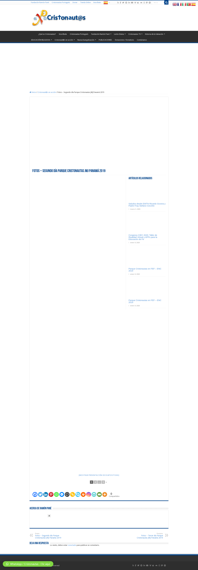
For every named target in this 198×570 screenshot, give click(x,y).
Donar (75, 2)
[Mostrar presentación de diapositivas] (99, 475)
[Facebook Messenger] (61, 494)
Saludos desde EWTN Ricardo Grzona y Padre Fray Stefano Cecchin (147, 204)
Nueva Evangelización (85, 40)
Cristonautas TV (134, 34)
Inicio (33, 92)
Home (33, 34)
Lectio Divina (119, 34)
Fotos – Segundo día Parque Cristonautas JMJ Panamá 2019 (49, 536)
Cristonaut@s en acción (64, 40)
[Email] (99, 494)
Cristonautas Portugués (61, 2)
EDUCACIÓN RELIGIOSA (40, 40)
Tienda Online (85, 2)
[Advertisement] (99, 63)
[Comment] (67, 494)
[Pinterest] (51, 494)
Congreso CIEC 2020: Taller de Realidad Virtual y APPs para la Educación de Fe (143, 237)
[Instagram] (88, 494)
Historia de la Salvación (154, 34)
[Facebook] (35, 494)
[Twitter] (40, 494)
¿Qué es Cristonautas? (47, 34)
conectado (72, 545)
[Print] (83, 494)
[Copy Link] (72, 494)
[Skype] (77, 494)
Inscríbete (97, 2)
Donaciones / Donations (124, 40)
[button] (28, 564)
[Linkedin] (45, 494)
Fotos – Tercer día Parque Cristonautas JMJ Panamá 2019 (149, 536)
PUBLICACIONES (105, 40)
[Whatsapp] (56, 494)
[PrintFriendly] (94, 494)
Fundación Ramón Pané (40, 2)
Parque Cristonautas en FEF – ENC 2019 (145, 270)
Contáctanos (142, 40)
